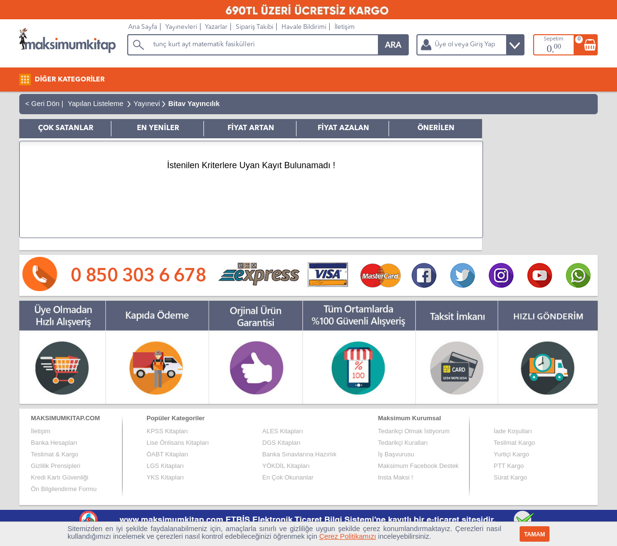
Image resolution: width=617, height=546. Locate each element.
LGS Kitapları (165, 465)
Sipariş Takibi (254, 27)
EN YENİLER (158, 128)
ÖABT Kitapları (167, 454)
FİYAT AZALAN (343, 128)
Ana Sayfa (142, 27)
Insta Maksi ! (395, 477)
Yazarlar (216, 27)
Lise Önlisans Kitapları (178, 442)
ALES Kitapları (282, 431)
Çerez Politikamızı (347, 536)
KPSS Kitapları (167, 431)
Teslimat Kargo (514, 442)
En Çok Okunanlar (287, 477)
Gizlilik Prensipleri (55, 465)
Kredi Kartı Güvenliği (59, 477)
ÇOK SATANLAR (66, 128)
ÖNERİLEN (436, 128)
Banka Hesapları (54, 442)
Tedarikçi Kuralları (403, 442)
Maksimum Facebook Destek (418, 465)
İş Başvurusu (396, 454)
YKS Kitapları (165, 477)
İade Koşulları (513, 431)
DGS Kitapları (281, 442)
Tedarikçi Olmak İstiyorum (414, 431)
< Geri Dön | (42, 103)
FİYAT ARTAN (251, 128)
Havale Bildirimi (304, 27)
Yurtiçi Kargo (511, 454)
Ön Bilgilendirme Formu (64, 489)
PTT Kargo (509, 465)
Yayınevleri (181, 27)
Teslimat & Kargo (54, 454)
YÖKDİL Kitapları (286, 465)
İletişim (345, 27)
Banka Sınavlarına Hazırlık (299, 454)
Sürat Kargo (510, 477)
